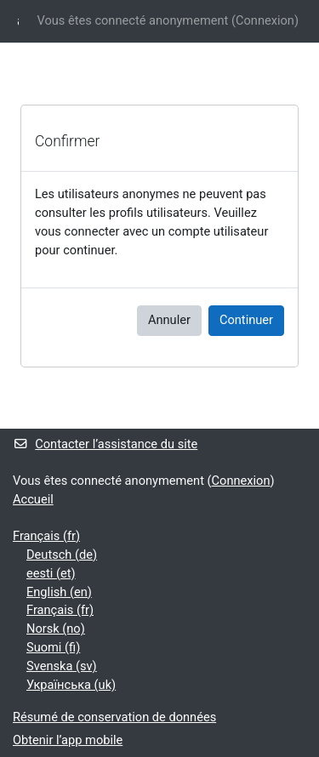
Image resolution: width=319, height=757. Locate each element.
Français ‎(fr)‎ (46, 536)
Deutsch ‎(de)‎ (61, 554)
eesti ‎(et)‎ (51, 573)
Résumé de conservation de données (114, 717)
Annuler (169, 319)
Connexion (265, 20)
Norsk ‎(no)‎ (55, 628)
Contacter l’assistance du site (105, 444)
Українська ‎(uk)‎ (71, 684)
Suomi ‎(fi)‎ (53, 647)
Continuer (246, 319)
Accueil (33, 499)
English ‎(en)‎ (59, 592)
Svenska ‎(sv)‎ (61, 666)
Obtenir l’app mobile (67, 740)
